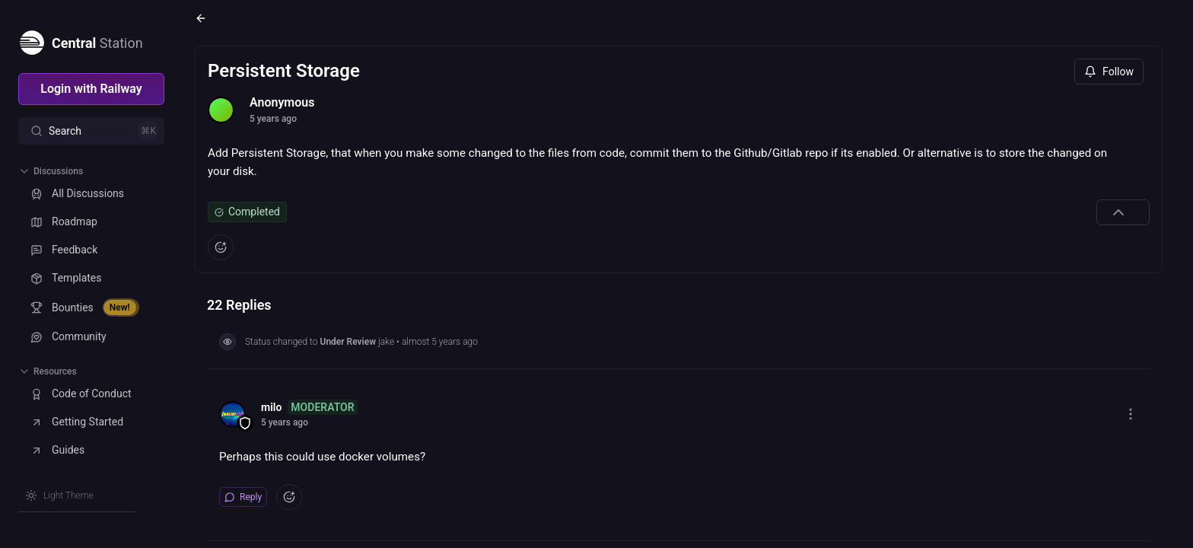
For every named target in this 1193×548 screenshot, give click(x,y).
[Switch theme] (59, 495)
